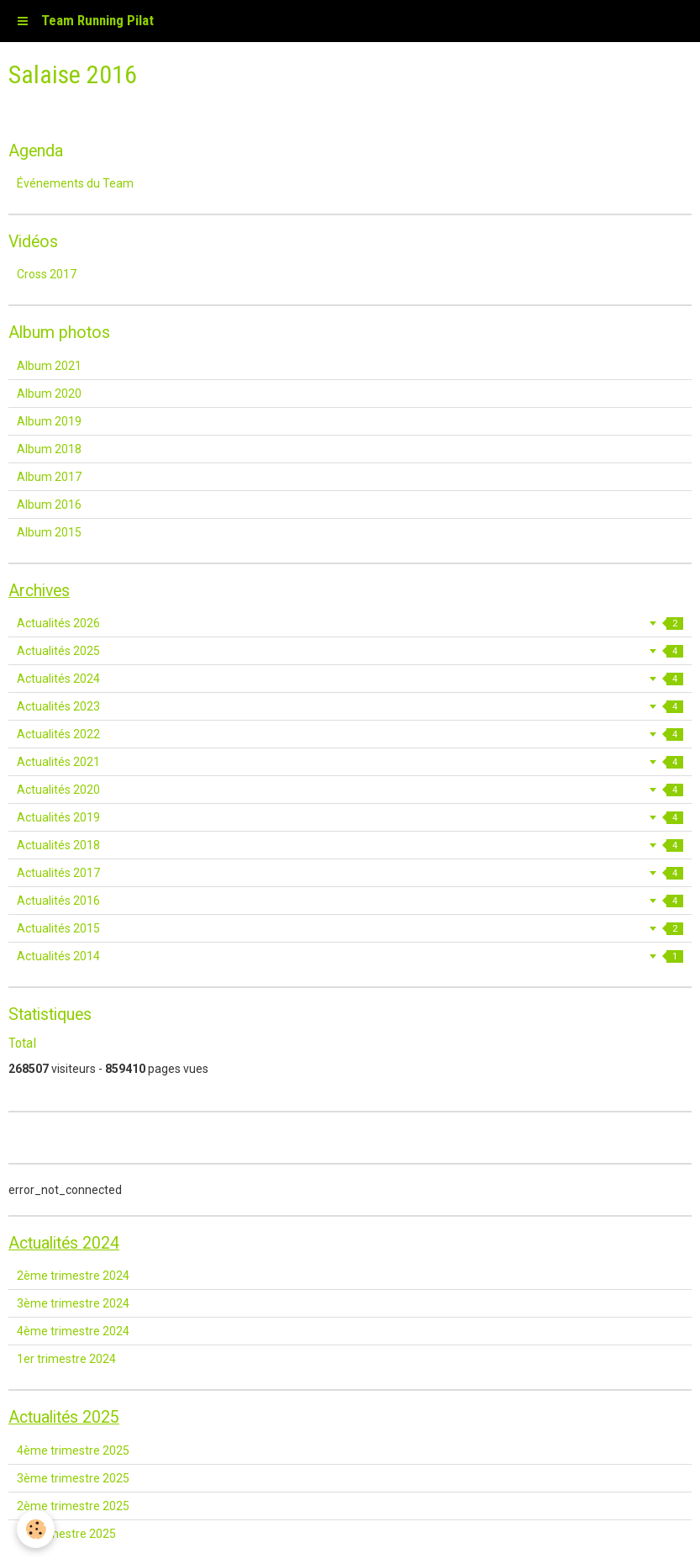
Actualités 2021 (350, 762)
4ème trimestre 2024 (73, 1331)
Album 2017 (49, 476)
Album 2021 (49, 366)
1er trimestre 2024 (66, 1359)
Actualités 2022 (350, 734)
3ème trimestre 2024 (73, 1303)
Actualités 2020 (350, 789)
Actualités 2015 (350, 928)
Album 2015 (49, 532)
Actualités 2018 (350, 845)
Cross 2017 (46, 274)
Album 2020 (49, 393)
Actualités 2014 (350, 956)
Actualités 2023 (350, 706)
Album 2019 (49, 421)
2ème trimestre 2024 (73, 1275)
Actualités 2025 (350, 651)
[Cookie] (36, 1529)
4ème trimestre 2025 (73, 1450)
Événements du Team (75, 183)
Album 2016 (49, 504)
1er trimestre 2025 (66, 1533)
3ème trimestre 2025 (73, 1478)
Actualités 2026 (350, 623)
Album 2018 (49, 449)
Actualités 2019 (350, 817)
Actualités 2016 (350, 900)
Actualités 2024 (350, 678)
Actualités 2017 (350, 873)
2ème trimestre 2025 (73, 1506)
